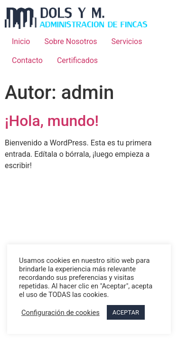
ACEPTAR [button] (125, 312)
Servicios (127, 41)
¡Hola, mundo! (52, 121)
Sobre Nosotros (70, 41)
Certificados (77, 60)
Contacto (27, 60)
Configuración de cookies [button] (60, 312)
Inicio (21, 41)
